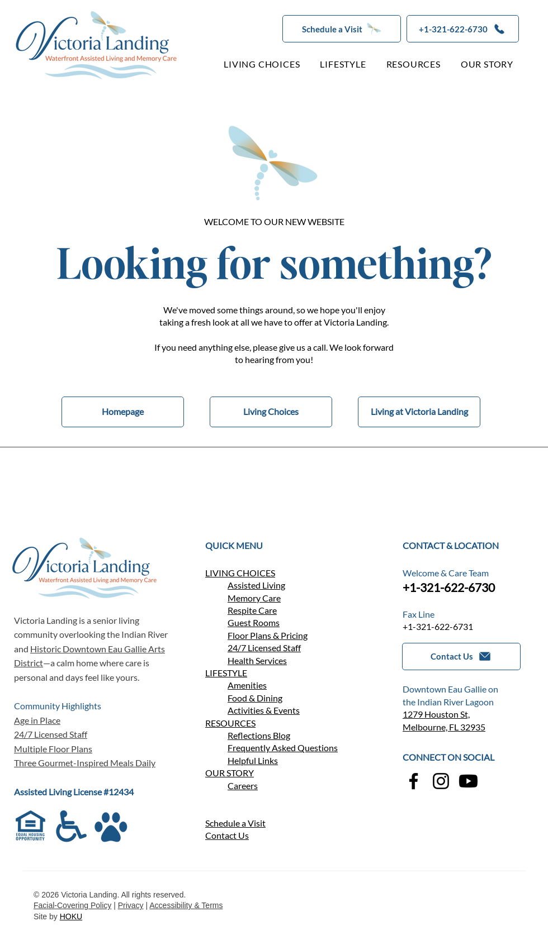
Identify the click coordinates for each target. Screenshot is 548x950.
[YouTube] (468, 781)
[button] (341, 28)
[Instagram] (441, 781)
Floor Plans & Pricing (268, 635)
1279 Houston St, (436, 714)
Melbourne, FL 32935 (444, 727)
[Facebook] (413, 781)
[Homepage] (123, 412)
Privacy (131, 905)
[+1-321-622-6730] (463, 28)
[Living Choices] (271, 412)
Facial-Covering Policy (72, 905)
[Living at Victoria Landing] (419, 412)
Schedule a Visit (235, 823)
